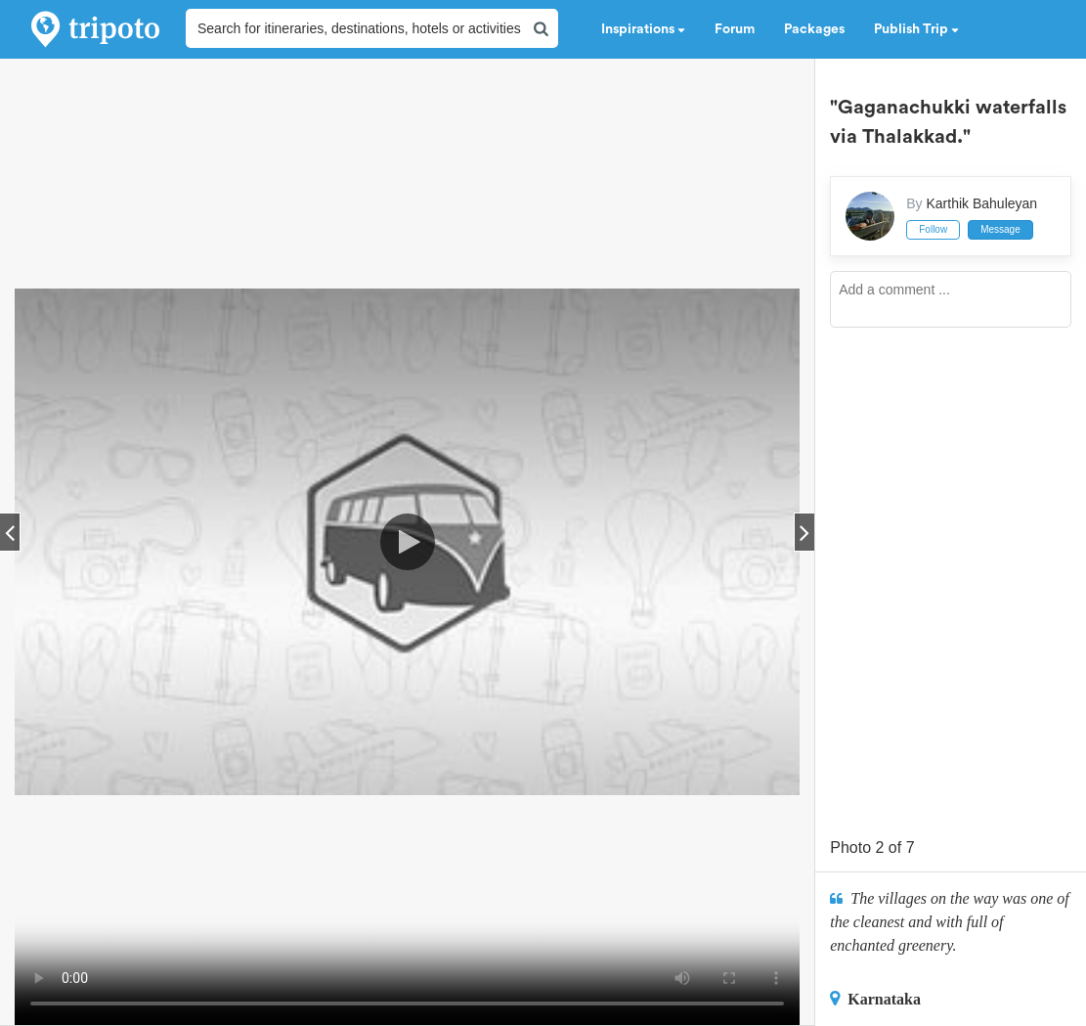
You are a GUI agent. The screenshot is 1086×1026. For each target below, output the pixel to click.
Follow (933, 229)
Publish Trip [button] (916, 29)
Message (1000, 229)
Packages (814, 29)
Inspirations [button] (643, 29)
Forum (735, 29)
